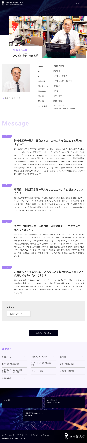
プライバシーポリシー (23, 435)
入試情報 (22, 403)
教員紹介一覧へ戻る (41, 333)
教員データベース (11, 98)
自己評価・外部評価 (71, 371)
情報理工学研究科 (65, 403)
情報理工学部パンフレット (43, 416)
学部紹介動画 (13, 378)
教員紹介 (71, 357)
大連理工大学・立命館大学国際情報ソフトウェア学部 (13, 371)
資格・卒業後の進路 (71, 364)
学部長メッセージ (13, 357)
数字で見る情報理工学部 (13, 364)
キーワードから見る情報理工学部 (42, 364)
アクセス (35, 435)
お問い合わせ (45, 435)
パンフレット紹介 (42, 371)
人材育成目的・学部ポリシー (42, 357)
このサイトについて (8, 435)
